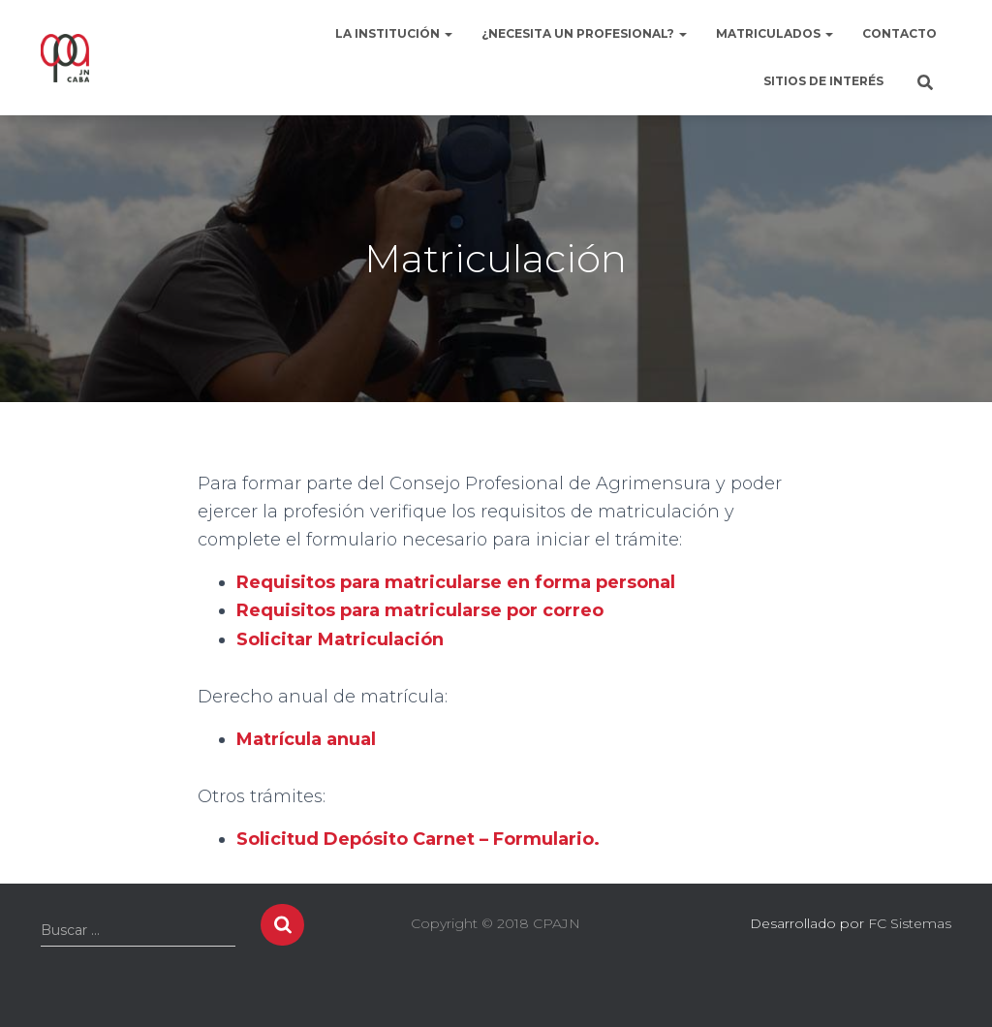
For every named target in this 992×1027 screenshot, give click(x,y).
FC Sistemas (909, 923)
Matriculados (774, 33)
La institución (393, 33)
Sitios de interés (823, 81)
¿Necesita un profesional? (584, 33)
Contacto (899, 33)
